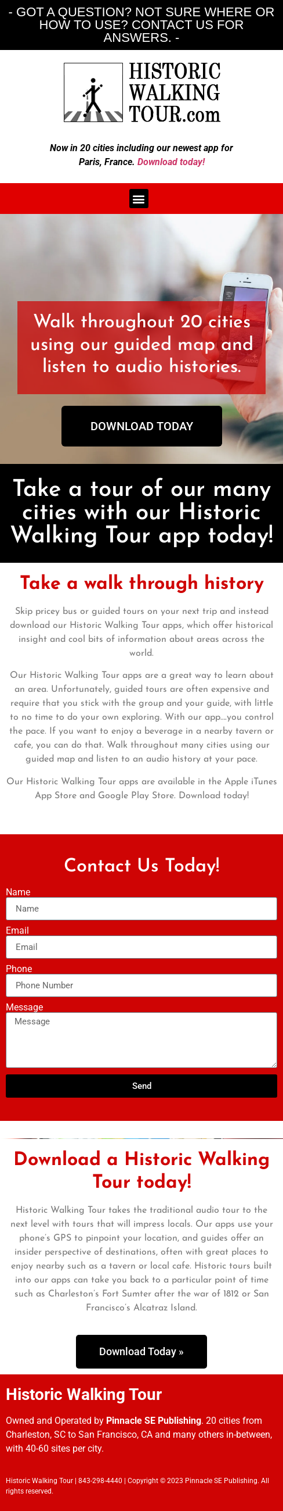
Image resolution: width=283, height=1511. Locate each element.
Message (24, 1007)
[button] (138, 198)
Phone (19, 969)
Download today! (171, 161)
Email (17, 930)
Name (18, 892)
